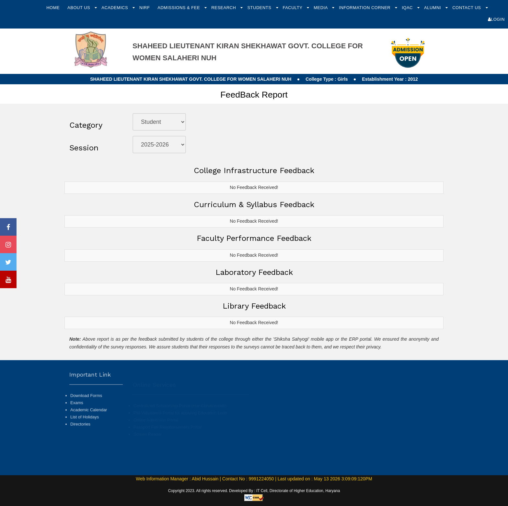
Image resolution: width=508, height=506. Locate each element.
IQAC (408, 7)
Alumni (433, 7)
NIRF (144, 7)
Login (496, 19)
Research (224, 7)
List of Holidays (84, 430)
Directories (80, 437)
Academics (115, 7)
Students (259, 7)
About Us (79, 7)
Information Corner (365, 7)
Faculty (293, 7)
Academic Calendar (88, 423)
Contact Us (467, 7)
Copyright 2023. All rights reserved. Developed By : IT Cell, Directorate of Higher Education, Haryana (254, 490)
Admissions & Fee (179, 7)
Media (321, 7)
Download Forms (86, 408)
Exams (76, 416)
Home (53, 7)
